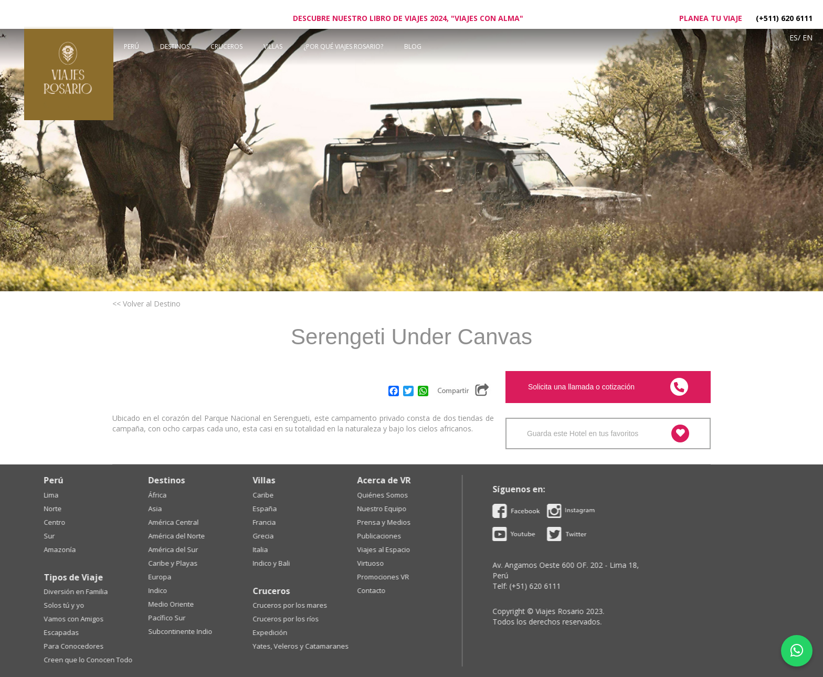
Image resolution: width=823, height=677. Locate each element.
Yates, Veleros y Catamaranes (97, 646)
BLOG (412, 46)
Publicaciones (176, 536)
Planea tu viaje (710, 18)
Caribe (59, 495)
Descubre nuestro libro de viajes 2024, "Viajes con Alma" (408, 18)
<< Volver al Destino (146, 304)
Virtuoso (167, 563)
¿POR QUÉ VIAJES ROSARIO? (343, 46)
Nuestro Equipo (178, 508)
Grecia (59, 536)
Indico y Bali (68, 563)
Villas (272, 46)
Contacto (168, 590)
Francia (60, 522)
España (61, 508)
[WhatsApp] (797, 651)
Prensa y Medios (180, 522)
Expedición (66, 632)
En (808, 38)
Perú (131, 46)
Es (793, 38)
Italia (57, 549)
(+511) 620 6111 (784, 18)
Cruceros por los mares (86, 605)
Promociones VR (180, 576)
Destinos (174, 46)
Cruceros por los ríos (82, 618)
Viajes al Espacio (180, 549)
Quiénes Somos (179, 495)
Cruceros (226, 46)
